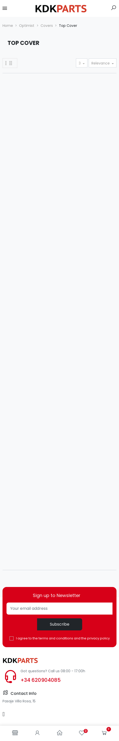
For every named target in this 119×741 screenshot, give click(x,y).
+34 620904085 (41, 680)
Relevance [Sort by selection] (101, 63)
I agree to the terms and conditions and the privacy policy (63, 638)
